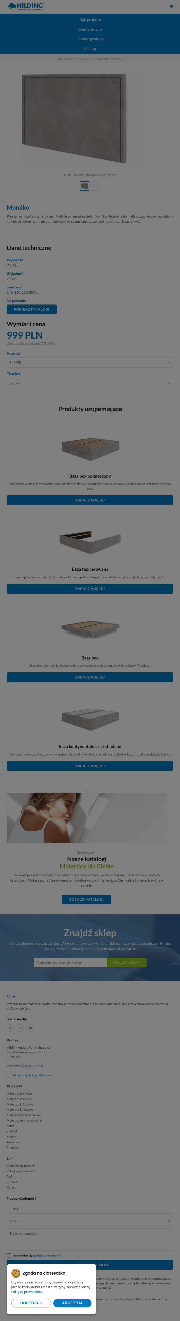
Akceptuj (72, 1303)
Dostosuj (31, 1303)
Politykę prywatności (27, 1292)
